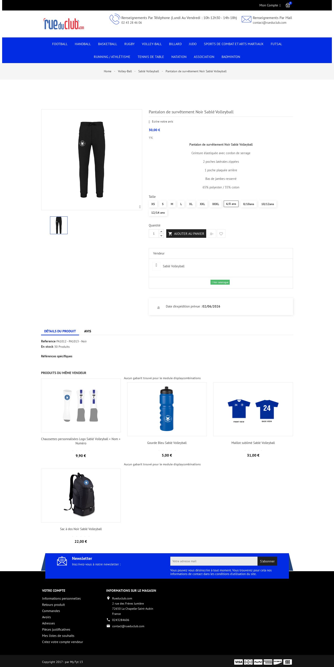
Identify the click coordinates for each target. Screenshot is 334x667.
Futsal (276, 44)
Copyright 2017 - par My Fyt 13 (62, 660)
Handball (83, 44)
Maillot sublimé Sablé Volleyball (253, 443)
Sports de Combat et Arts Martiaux (233, 44)
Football (60, 44)
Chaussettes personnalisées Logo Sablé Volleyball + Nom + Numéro (81, 441)
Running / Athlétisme (112, 57)
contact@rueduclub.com (269, 23)
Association (204, 57)
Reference (48, 341)
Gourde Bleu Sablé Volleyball (167, 443)
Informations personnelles (61, 598)
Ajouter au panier (186, 233)
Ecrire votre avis (161, 122)
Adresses (48, 623)
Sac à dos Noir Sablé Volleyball (81, 529)
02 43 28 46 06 (131, 23)
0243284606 (120, 620)
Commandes (51, 611)
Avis (87, 331)
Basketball (107, 44)
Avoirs (46, 617)
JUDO (193, 44)
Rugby (129, 44)
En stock (47, 347)
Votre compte (53, 590)
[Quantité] (154, 233)
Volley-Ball (152, 44)
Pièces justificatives (56, 629)
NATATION (179, 57)
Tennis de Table (151, 57)
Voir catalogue (220, 282)
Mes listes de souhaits (58, 635)
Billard (175, 44)
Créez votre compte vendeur (62, 642)
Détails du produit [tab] (60, 331)
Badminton (231, 57)
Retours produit (53, 604)
